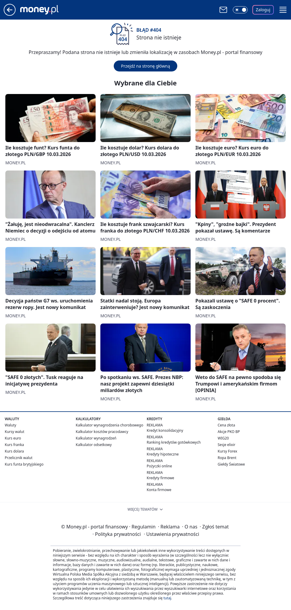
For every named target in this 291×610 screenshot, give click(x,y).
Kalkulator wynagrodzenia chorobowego (109, 425)
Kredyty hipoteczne (163, 454)
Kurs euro (13, 438)
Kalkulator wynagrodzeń (96, 438)
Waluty (10, 425)
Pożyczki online (159, 466)
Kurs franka (14, 444)
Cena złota (226, 425)
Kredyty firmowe (160, 477)
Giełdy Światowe (231, 464)
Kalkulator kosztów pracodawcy (102, 431)
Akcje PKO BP (229, 431)
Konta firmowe (159, 489)
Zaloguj (263, 9)
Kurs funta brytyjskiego (24, 464)
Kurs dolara (14, 451)
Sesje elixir (226, 444)
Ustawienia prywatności (171, 534)
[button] (283, 10)
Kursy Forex (227, 451)
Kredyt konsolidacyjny (165, 430)
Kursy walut (14, 431)
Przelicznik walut (18, 457)
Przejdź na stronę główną (145, 66)
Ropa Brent (227, 457)
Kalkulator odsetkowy (94, 444)
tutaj (167, 598)
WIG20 (223, 438)
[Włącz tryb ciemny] (240, 9)
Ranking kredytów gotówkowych (174, 442)
